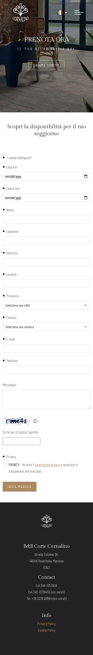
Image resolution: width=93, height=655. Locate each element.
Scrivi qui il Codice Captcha (20, 432)
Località (11, 274)
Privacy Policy (46, 623)
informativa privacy (47, 464)
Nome (10, 209)
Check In (11, 167)
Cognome (12, 231)
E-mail (10, 339)
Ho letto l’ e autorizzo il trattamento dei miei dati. (43, 467)
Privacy (11, 456)
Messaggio (9, 384)
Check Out (12, 188)
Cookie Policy (46, 630)
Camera (11, 317)
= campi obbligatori (19, 157)
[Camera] (46, 327)
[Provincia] (46, 305)
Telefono (11, 360)
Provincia (12, 296)
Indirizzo (12, 253)
